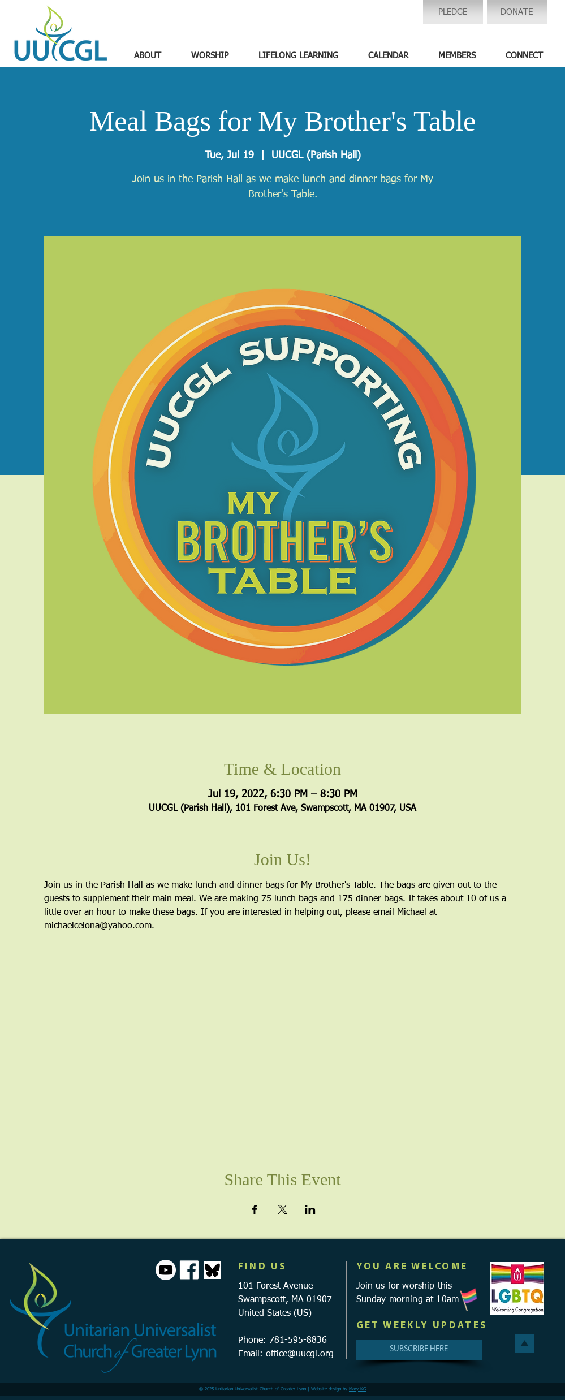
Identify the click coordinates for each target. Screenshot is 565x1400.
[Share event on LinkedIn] (310, 1209)
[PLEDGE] (453, 12)
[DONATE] (517, 12)
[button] (147, 56)
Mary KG (357, 1389)
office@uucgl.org (300, 1354)
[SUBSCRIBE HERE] (419, 1350)
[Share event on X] (282, 1209)
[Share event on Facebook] (254, 1209)
